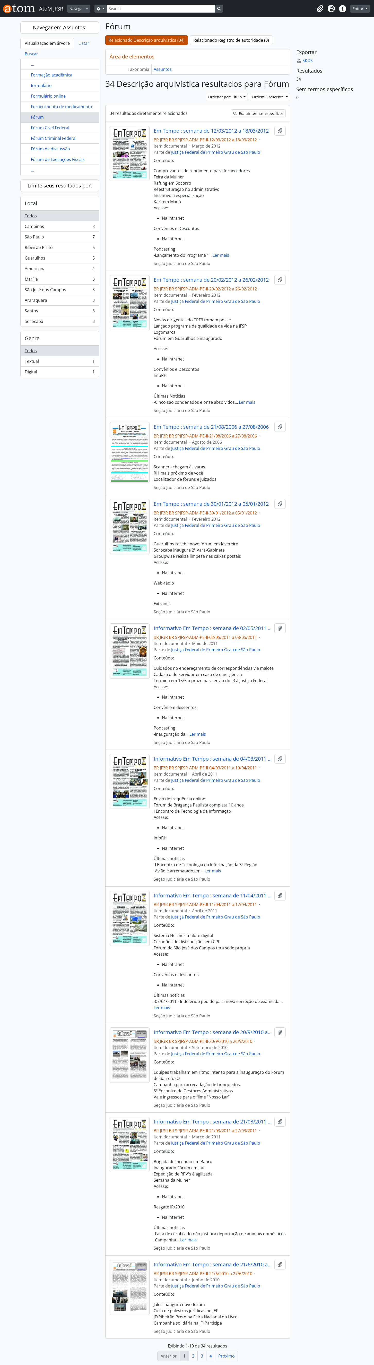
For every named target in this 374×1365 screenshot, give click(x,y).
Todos (31, 216)
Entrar (358, 8)
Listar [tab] (84, 43)
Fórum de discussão (50, 149)
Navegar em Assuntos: (59, 27)
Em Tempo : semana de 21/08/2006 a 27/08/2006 (211, 427)
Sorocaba (59, 322)
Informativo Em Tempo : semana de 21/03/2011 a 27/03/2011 (213, 1122)
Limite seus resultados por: (60, 185)
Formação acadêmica (51, 75)
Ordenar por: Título (225, 97)
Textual (59, 362)
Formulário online (48, 96)
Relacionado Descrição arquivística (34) (147, 40)
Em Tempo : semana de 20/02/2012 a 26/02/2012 (211, 280)
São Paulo (59, 238)
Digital (59, 373)
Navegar (77, 8)
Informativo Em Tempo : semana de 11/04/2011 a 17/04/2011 (213, 895)
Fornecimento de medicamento (61, 106)
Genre (32, 338)
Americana (59, 269)
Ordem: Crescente (268, 97)
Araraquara (59, 301)
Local (31, 203)
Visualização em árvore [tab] (47, 43)
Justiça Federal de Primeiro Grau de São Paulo (215, 152)
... (32, 64)
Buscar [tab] (31, 54)
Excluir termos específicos (258, 113)
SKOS (304, 60)
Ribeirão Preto (59, 248)
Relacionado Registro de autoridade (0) (231, 40)
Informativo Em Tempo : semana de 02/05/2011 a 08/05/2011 (213, 628)
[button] (320, 8)
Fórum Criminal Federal (53, 138)
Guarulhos (59, 259)
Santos (59, 312)
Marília (59, 280)
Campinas (59, 227)
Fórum (37, 117)
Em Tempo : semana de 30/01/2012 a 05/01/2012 (211, 504)
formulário (41, 85)
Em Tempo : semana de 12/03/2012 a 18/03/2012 (211, 131)
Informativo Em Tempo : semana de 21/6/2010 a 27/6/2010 (213, 1264)
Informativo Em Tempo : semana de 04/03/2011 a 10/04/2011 (213, 759)
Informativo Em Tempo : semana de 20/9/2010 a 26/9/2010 (213, 1032)
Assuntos (163, 69)
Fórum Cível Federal (50, 128)
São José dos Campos (59, 291)
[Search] (161, 9)
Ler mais (221, 255)
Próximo (226, 1356)
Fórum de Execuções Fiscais (58, 159)
